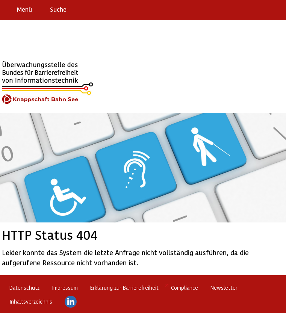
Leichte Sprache (277, 9)
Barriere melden (248, 9)
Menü (24, 9)
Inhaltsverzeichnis (30, 301)
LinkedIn (71, 302)
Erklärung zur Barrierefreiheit (124, 287)
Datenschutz (24, 287)
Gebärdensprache (263, 9)
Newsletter (224, 287)
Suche (58, 9)
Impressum (65, 287)
